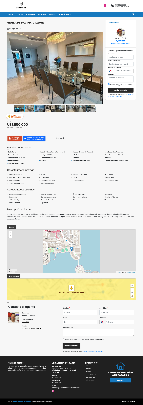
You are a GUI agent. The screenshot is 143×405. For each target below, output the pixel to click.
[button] (101, 34)
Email (65, 317)
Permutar (42, 14)
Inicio (10, 14)
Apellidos (103, 308)
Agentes (52, 14)
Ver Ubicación (65, 292)
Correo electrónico (114, 61)
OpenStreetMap (131, 272)
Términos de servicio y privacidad (120, 95)
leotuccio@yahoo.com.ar (121, 43)
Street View (15, 116)
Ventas (20, 14)
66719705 (121, 41)
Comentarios (68, 327)
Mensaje (111, 74)
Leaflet (119, 272)
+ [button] (10, 232)
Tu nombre (112, 54)
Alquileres (30, 14)
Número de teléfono (115, 67)
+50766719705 (120, 6)
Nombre (66, 308)
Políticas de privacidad (90, 378)
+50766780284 (120, 5)
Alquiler (89, 371)
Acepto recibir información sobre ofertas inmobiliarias (84, 339)
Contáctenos (65, 14)
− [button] (10, 236)
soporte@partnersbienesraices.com (66, 388)
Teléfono (103, 317)
